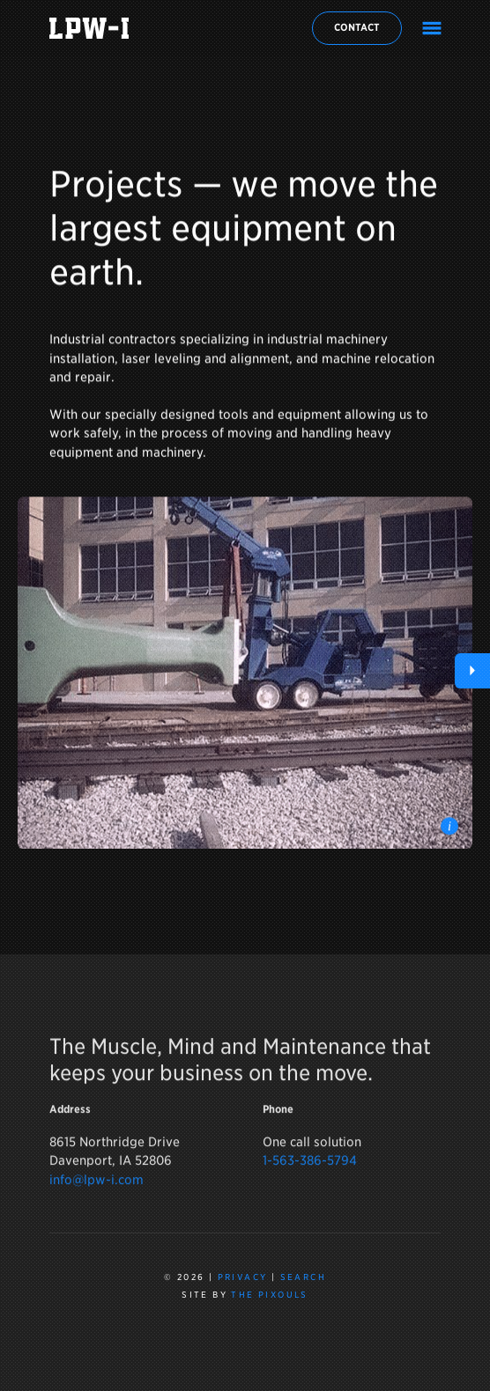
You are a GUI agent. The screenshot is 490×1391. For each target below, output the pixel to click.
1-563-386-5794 (310, 1166)
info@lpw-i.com (96, 1185)
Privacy (243, 1277)
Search (303, 1277)
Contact (357, 27)
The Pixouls (269, 1294)
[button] (472, 670)
